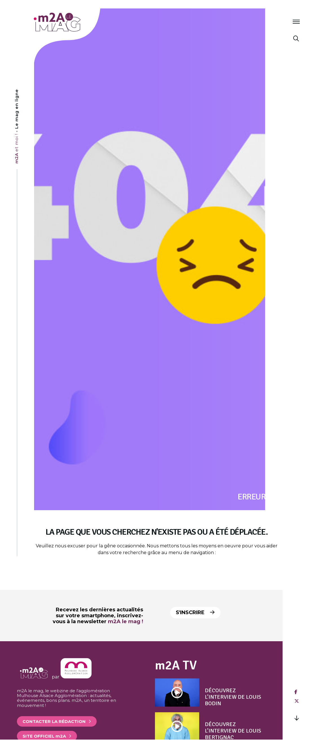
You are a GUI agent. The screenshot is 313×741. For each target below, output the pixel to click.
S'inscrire (196, 612)
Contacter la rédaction (54, 721)
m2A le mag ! (125, 621)
